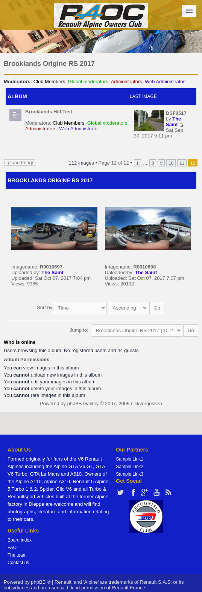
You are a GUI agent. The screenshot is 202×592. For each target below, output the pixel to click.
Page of (114, 163)
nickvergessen (146, 403)
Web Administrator (165, 81)
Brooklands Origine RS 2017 (49, 63)
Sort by (71, 307)
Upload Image (19, 162)
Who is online (20, 342)
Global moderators (88, 81)
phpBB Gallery (83, 403)
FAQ (12, 547)
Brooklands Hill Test (48, 111)
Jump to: (79, 330)
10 (171, 162)
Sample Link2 (129, 466)
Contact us (18, 562)
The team (17, 555)
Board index (20, 540)
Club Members (49, 81)
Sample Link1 (129, 459)
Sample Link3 (129, 474)
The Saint (173, 121)
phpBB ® (40, 582)
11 (181, 162)
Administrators (126, 81)
